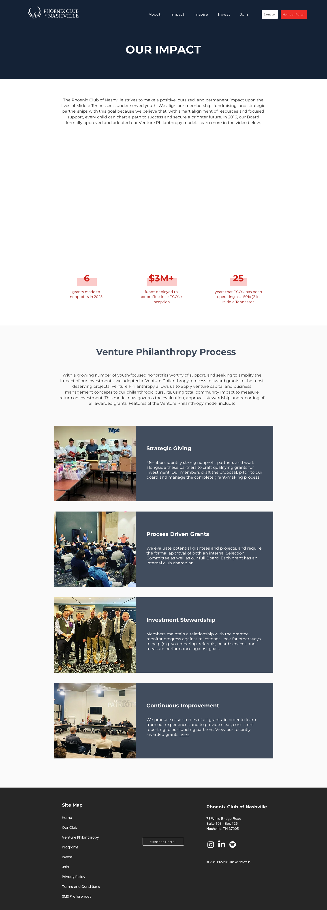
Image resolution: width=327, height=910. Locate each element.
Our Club (69, 827)
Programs (70, 847)
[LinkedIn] (221, 844)
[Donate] (270, 14)
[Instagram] (210, 844)
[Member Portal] (294, 14)
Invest (67, 857)
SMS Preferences (76, 896)
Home (67, 817)
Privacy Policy (73, 876)
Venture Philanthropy (78, 837)
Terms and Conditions (78, 886)
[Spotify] (232, 844)
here (184, 734)
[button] (160, 14)
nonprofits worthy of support (176, 375)
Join (65, 866)
